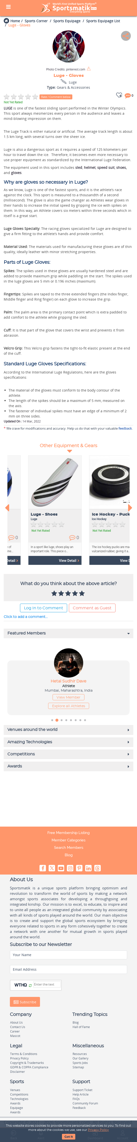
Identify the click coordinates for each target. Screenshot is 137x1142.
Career (15, 1031)
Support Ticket (82, 1090)
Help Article (81, 1094)
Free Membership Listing (68, 833)
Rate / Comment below (56, 97)
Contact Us (17, 1027)
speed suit (106, 167)
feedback (125, 428)
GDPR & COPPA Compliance (29, 1067)
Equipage (16, 1108)
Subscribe (25, 1002)
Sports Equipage (66, 21)
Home (15, 21)
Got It (68, 1136)
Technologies (19, 1099)
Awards (15, 1103)
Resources (80, 1054)
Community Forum (85, 1103)
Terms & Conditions (23, 1054)
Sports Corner (36, 21)
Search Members (68, 847)
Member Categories (68, 840)
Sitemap (78, 1067)
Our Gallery (80, 1058)
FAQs (76, 1099)
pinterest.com (65, 69)
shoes (121, 167)
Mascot (15, 1036)
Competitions (19, 1094)
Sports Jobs (80, 1063)
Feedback (79, 1108)
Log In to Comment (43, 608)
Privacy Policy (98, 1129)
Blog (69, 855)
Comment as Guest (92, 608)
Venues (15, 1090)
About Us (16, 1022)
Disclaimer (17, 1072)
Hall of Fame (81, 1027)
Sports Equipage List (103, 21)
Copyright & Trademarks (27, 1063)
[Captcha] (47, 984)
